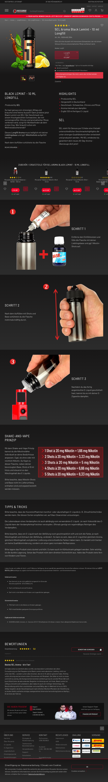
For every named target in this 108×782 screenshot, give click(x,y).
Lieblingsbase (11, 135)
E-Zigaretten (8, 748)
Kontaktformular (45, 757)
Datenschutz (60, 748)
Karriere (100, 6)
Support (25, 752)
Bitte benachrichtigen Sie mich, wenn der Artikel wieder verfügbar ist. (76, 75)
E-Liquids (7, 745)
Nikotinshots (31, 135)
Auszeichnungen (10, 757)
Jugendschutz (9, 751)
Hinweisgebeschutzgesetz (32, 758)
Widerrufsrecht (61, 745)
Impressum (60, 738)
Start (6, 20)
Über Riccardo (9, 741)
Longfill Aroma (18, 132)
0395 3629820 (44, 740)
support (94, 6)
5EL (18, 105)
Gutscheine (26, 755)
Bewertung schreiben (90, 649)
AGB (57, 741)
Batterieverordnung (63, 751)
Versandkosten (69, 65)
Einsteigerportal (10, 754)
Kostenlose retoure (95, 2)
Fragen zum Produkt (90, 714)
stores (89, 6)
